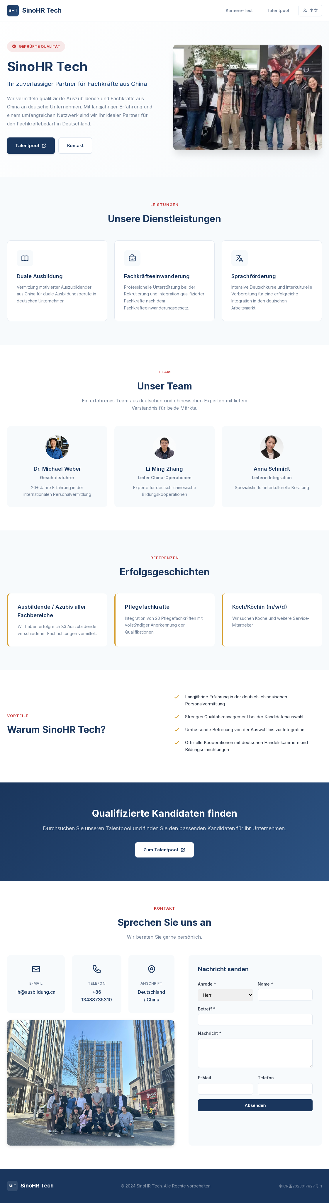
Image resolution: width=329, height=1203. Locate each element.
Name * (265, 983)
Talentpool (278, 10)
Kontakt (75, 145)
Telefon (266, 1077)
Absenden (255, 1105)
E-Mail (204, 1077)
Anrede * (207, 983)
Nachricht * (209, 1033)
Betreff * (207, 1008)
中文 (310, 10)
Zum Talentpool (164, 850)
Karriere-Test (239, 10)
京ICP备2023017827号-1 (300, 1186)
